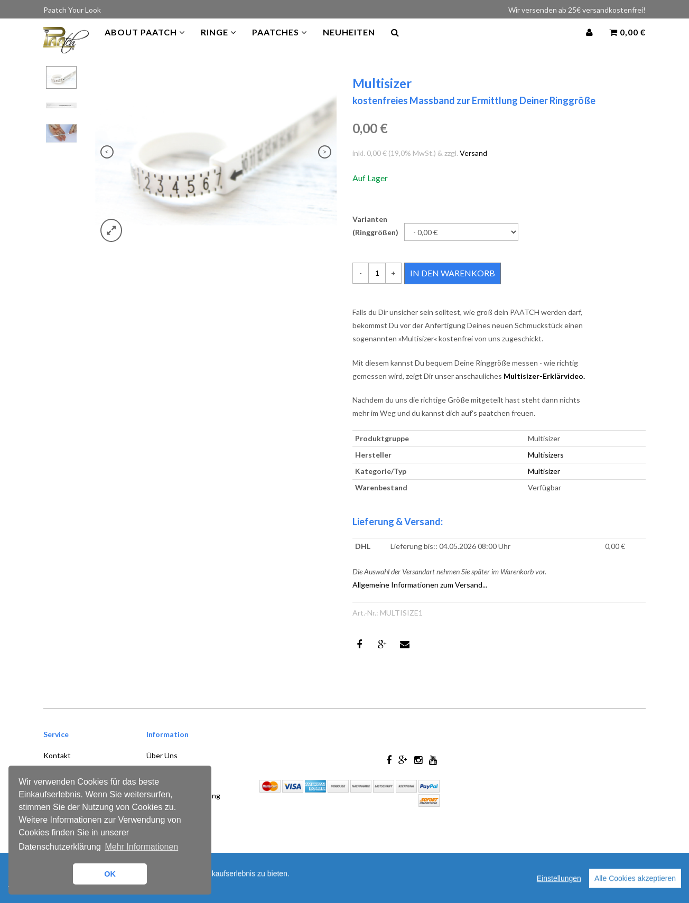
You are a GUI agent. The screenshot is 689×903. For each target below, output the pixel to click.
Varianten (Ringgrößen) (375, 226)
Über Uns (162, 755)
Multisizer (544, 471)
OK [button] (110, 874)
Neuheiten (349, 42)
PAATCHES (279, 42)
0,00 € (627, 42)
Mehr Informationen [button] (141, 846)
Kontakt (57, 755)
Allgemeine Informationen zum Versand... (419, 584)
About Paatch (145, 42)
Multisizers (546, 454)
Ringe (218, 42)
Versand (473, 152)
